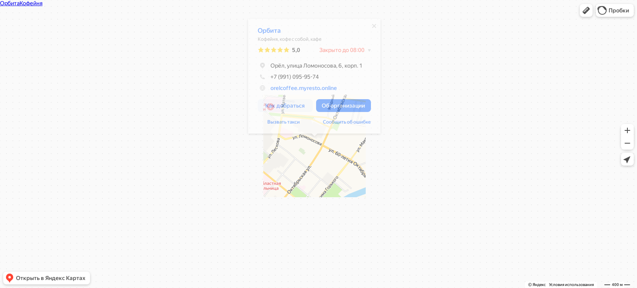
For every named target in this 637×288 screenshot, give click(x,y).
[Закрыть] (374, 28)
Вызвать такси (283, 124)
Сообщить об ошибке (347, 124)
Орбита (269, 32)
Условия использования (571, 284)
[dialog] (314, 78)
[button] (586, 10)
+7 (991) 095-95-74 (288, 79)
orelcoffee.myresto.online (303, 90)
